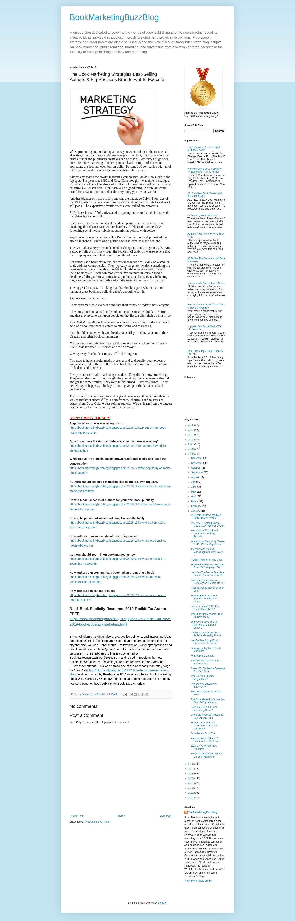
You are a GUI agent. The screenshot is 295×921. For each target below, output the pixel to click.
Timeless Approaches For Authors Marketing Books (206, 634)
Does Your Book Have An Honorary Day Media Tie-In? (207, 582)
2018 (191, 764)
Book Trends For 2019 (203, 733)
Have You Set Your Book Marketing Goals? (204, 708)
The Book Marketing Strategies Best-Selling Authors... (207, 701)
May (193, 491)
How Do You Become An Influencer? (204, 685)
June (194, 487)
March (195, 501)
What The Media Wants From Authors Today (206, 615)
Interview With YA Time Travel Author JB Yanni (203, 149)
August (195, 477)
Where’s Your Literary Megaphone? (202, 677)
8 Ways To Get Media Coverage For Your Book (208, 670)
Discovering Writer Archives (202, 215)
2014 (191, 783)
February (196, 506)
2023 (191, 434)
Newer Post (77, 815)
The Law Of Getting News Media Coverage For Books (207, 524)
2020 (191, 449)
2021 (191, 444)
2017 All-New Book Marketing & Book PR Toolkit (204, 195)
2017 (191, 768)
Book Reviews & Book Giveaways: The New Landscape (204, 725)
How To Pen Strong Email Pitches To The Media (205, 642)
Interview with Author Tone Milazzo (206, 283)
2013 (191, 788)
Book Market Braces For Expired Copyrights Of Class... (204, 598)
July (193, 482)
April (194, 496)
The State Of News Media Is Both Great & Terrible (206, 516)
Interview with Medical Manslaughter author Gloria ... (207, 552)
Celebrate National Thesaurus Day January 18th (207, 716)
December (197, 458)
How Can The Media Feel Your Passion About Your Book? (207, 574)
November (197, 463)
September (197, 472)
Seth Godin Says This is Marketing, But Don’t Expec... (204, 624)
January (196, 511)
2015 (191, 778)
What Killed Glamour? (202, 655)
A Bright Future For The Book (206, 559)
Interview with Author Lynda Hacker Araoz (205, 662)
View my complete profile (198, 880)
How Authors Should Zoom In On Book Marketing (206, 755)
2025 (191, 425)
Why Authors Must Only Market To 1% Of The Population (207, 543)
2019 (191, 453)
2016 (191, 773)
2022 (191, 439)
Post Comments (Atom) (97, 821)
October (196, 467)
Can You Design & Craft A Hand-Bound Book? (205, 608)
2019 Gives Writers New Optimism (204, 747)
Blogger (162, 902)
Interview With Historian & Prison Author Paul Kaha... (206, 740)
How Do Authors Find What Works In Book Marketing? (206, 306)
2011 (191, 797)
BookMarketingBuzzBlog (114, 17)
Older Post (165, 815)
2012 (191, 792)
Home (121, 815)
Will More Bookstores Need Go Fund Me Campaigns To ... (207, 566)
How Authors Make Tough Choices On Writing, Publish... (205, 533)
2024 (191, 429)
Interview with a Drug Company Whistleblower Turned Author (204, 170)
